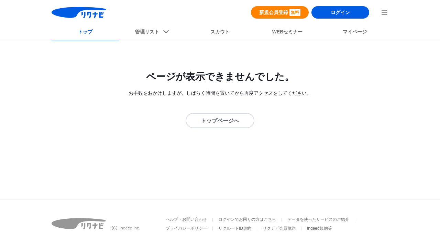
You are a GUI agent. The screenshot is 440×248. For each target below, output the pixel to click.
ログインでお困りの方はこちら (247, 219)
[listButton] (152, 33)
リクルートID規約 (234, 228)
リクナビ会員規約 (279, 228)
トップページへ (220, 121)
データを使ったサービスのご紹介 (318, 219)
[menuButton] (384, 12)
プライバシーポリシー (186, 228)
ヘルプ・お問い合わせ (186, 219)
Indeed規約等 (319, 228)
